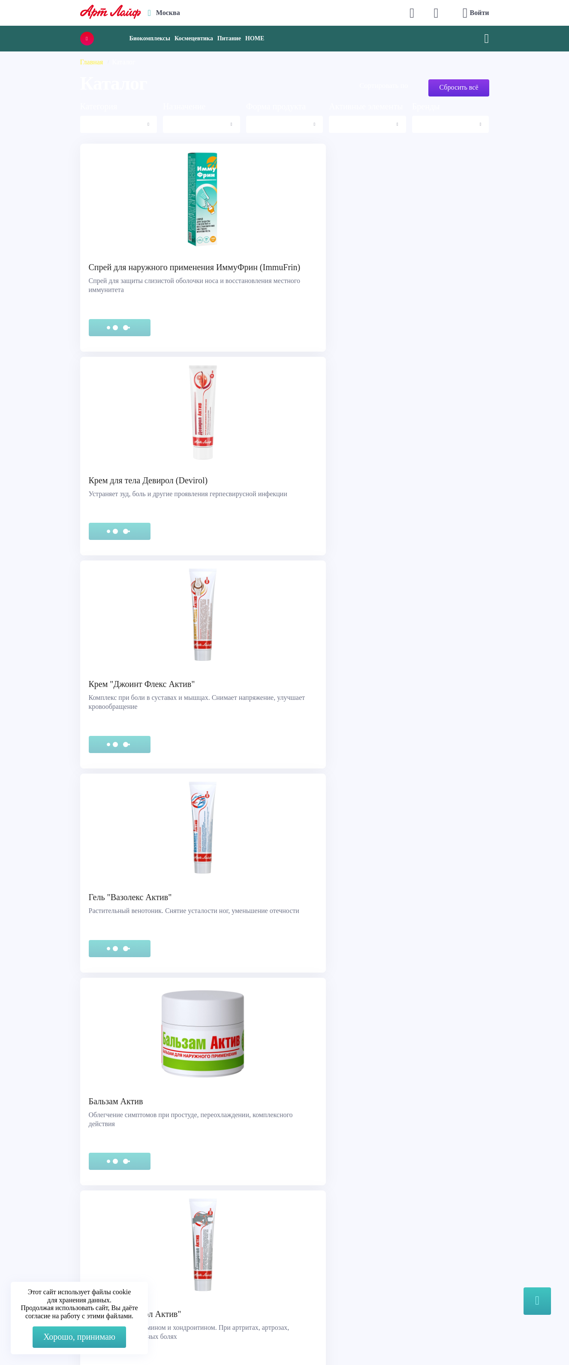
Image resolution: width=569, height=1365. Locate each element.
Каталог (305, 1240)
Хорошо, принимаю (79, 1336)
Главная (91, 62)
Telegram (184, 1250)
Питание (229, 38)
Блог (300, 1272)
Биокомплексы (149, 38)
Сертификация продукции (58, 1251)
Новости (306, 1251)
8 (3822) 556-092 (462, 1340)
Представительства (47, 1261)
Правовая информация (52, 1240)
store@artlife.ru (192, 1268)
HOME (254, 38)
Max (177, 1233)
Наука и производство (327, 1261)
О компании (312, 1229)
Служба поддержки (48, 1229)
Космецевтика (194, 38)
